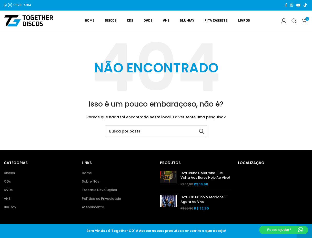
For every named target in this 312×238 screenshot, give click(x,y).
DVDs (8, 190)
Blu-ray (10, 207)
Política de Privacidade (101, 199)
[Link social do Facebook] (286, 5)
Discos (9, 173)
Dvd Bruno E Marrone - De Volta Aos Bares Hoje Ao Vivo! (205, 175)
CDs (7, 181)
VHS (7, 199)
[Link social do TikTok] (305, 5)
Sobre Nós (90, 181)
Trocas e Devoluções (99, 190)
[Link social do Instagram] (292, 5)
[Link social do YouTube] (298, 5)
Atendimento (93, 207)
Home (87, 173)
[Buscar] (294, 21)
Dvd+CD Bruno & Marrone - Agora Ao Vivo (203, 199)
